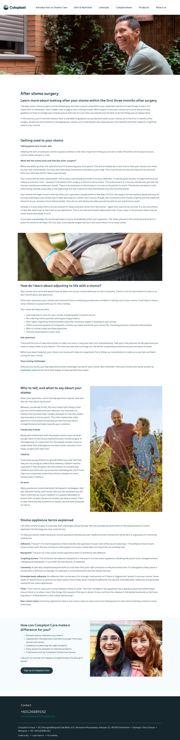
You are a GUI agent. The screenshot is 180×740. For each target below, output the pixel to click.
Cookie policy (23, 735)
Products (144, 7)
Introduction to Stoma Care (51, 7)
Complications (124, 7)
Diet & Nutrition (83, 7)
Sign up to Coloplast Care (90, 648)
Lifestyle (104, 7)
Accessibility (52, 735)
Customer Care (28, 370)
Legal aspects (38, 735)
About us (161, 7)
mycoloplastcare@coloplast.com (38, 716)
